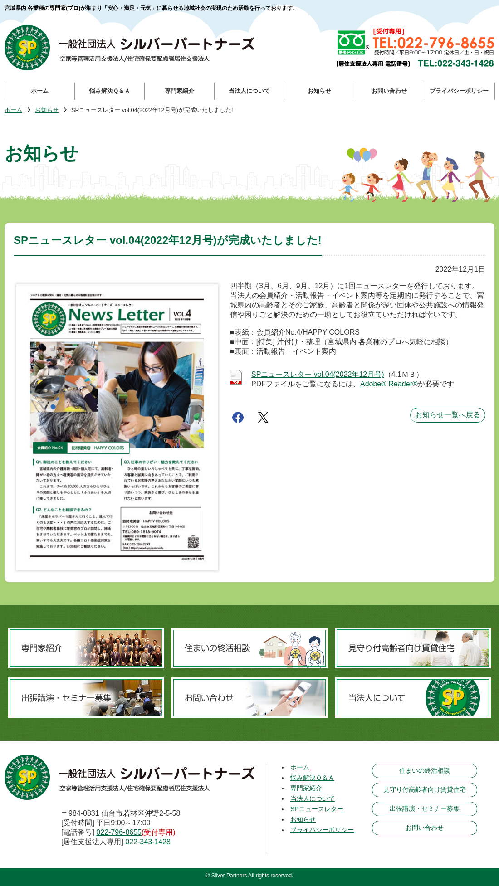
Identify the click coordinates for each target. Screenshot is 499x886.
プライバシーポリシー (322, 829)
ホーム (13, 110)
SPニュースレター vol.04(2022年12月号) (317, 374)
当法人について (312, 798)
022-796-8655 (119, 832)
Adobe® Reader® (389, 384)
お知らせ (47, 110)
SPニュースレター (316, 809)
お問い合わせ (425, 827)
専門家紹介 (306, 788)
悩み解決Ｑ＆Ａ (312, 777)
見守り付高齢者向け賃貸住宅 (424, 789)
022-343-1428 (148, 842)
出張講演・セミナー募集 (425, 808)
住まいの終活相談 (424, 770)
